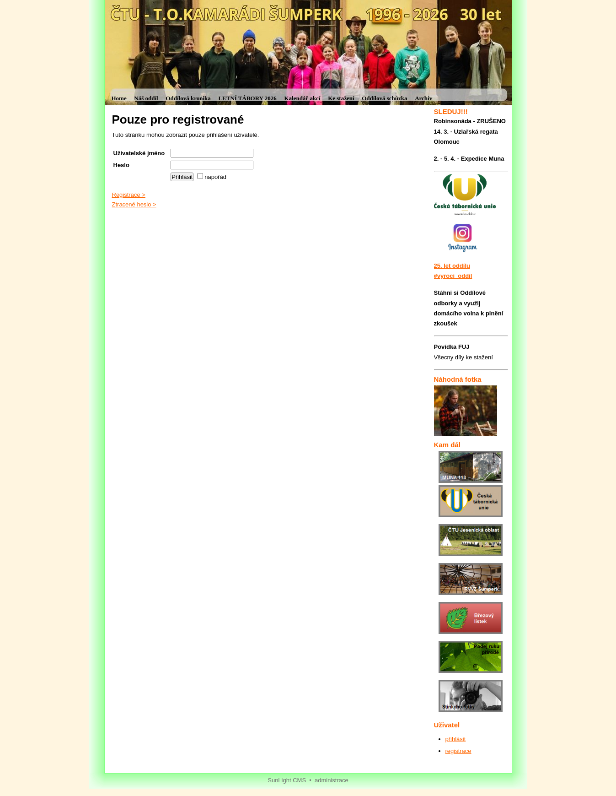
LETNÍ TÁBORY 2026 (247, 98)
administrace (331, 780)
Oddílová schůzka (384, 98)
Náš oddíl (146, 98)
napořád (211, 176)
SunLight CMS (287, 780)
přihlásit (455, 739)
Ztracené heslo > (134, 204)
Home (119, 98)
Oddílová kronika (188, 98)
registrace (458, 750)
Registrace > (128, 194)
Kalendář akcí (302, 98)
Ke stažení (341, 98)
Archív (423, 98)
